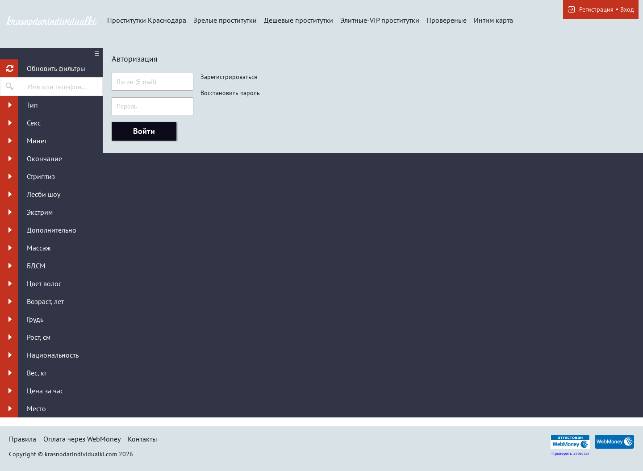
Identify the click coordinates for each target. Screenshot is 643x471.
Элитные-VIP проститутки (379, 20)
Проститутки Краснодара (146, 20)
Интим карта (493, 20)
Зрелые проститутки (225, 20)
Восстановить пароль (230, 93)
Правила (22, 438)
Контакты (142, 438)
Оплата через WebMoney (82, 438)
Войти (144, 131)
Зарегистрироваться (228, 77)
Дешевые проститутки (298, 20)
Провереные (446, 20)
